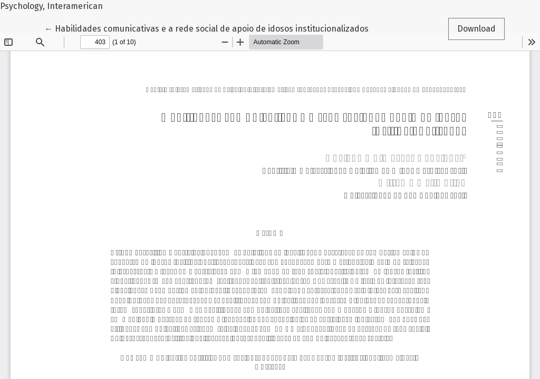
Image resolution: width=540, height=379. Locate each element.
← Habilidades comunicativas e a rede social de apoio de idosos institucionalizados (206, 28)
